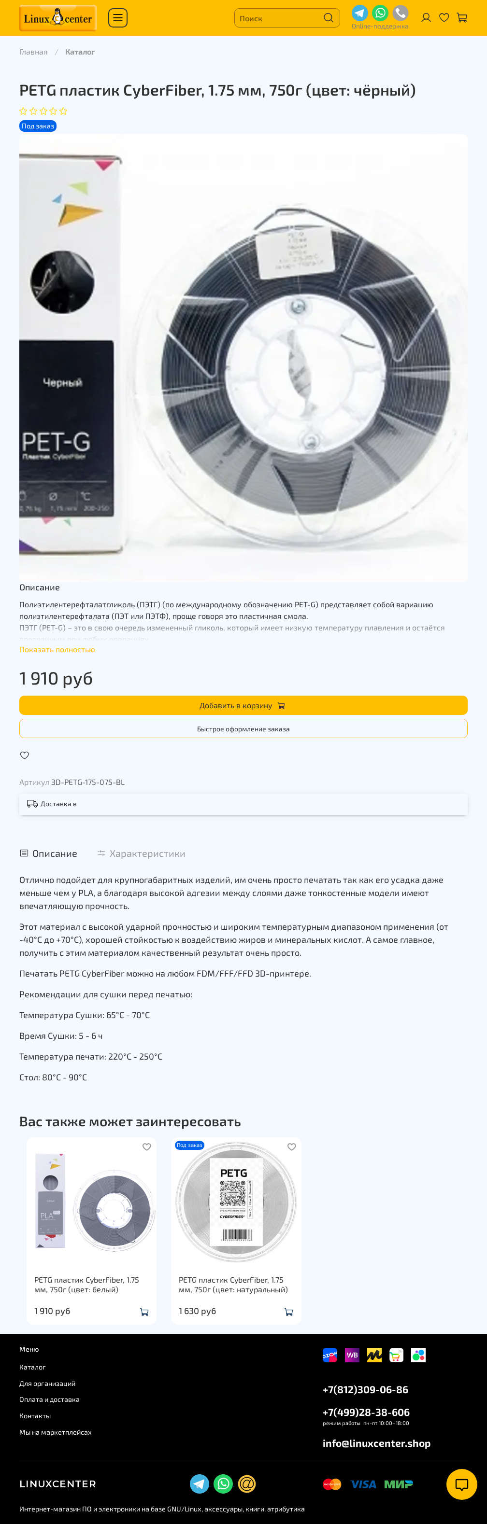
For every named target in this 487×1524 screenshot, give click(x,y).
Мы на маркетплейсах (55, 1432)
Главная (33, 51)
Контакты (35, 1416)
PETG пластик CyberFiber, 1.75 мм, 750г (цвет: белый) (87, 1294)
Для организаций (47, 1383)
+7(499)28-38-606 (366, 1412)
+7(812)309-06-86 (365, 1389)
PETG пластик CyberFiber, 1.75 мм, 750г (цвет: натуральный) (241, 1294)
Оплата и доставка (49, 1400)
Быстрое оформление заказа (243, 729)
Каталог (80, 51)
